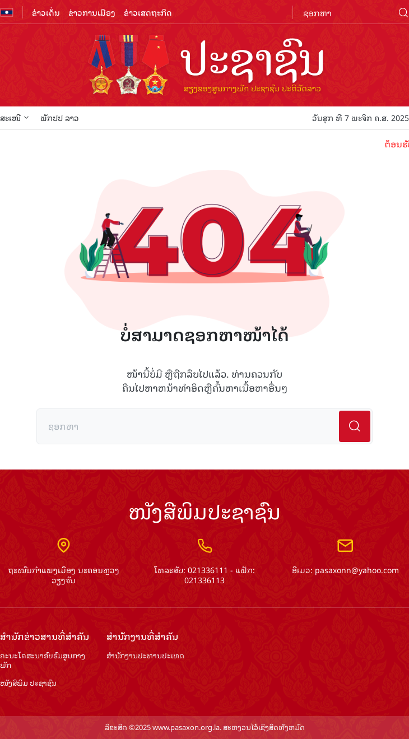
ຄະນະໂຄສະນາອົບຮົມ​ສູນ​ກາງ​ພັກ (42, 660)
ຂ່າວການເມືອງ (91, 12)
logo (204, 66)
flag (6, 12)
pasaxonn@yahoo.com (357, 569)
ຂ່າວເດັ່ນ (46, 12)
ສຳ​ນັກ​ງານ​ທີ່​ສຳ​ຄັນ (142, 636)
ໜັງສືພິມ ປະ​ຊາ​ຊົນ (28, 683)
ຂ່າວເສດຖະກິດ (148, 12)
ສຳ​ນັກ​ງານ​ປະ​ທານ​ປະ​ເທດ (145, 656)
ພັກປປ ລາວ (59, 117)
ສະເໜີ (14, 117)
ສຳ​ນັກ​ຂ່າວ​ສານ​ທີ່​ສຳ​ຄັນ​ (44, 636)
